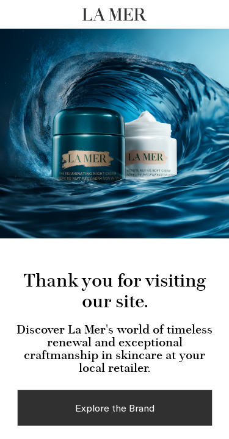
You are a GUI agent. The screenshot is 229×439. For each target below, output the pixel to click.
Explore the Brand (114, 407)
